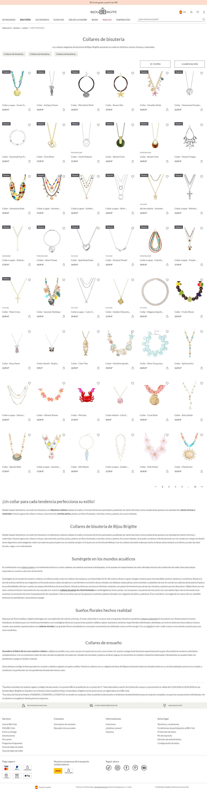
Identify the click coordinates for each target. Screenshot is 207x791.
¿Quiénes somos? (114, 728)
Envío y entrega (9, 731)
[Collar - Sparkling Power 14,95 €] (86, 247)
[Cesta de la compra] (204, 12)
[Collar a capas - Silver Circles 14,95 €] (121, 195)
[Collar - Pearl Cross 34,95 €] (17, 298)
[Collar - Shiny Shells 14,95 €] (190, 402)
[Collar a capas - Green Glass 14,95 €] (17, 92)
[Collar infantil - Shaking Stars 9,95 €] (52, 350)
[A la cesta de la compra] (29, 109)
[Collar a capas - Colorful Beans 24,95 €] (155, 247)
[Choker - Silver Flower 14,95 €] (52, 247)
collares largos (27, 567)
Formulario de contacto (65, 724)
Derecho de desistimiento (169, 739)
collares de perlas (68, 590)
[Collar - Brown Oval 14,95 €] (155, 143)
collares (93, 666)
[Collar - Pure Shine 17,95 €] (52, 143)
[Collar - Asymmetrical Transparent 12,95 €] (17, 143)
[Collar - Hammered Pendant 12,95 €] (190, 92)
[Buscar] (204, 19)
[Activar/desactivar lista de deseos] (29, 73)
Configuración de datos (168, 743)
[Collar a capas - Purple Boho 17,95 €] (190, 247)
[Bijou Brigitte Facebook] (126, 767)
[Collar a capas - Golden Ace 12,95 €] (86, 195)
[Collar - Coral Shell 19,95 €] (155, 402)
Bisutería (25, 19)
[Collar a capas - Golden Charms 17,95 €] (121, 453)
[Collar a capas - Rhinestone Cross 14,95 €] (190, 195)
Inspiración (123, 19)
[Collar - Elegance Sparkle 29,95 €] (155, 298)
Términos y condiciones (168, 724)
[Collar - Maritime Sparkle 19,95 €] (121, 350)
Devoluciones (8, 735)
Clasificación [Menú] (190, 64)
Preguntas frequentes (12, 743)
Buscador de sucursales (65, 728)
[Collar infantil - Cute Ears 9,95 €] (121, 402)
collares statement (149, 618)
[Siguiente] (202, 487)
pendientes (19, 597)
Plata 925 (59, 19)
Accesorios (42, 19)
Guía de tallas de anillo (12, 747)
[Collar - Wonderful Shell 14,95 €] (86, 92)
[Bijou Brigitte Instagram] (118, 767)
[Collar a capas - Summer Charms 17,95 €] (52, 453)
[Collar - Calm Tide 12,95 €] (86, 350)
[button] (191, 12)
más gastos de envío (101, 787)
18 (195, 486)
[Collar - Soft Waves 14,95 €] (86, 453)
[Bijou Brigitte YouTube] (144, 767)
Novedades (8, 19)
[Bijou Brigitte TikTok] (109, 767)
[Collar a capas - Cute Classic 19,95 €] (86, 298)
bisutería (38, 571)
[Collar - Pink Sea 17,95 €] (86, 402)
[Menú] (155, 64)
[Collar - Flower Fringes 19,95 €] (190, 143)
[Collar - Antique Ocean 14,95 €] (52, 92)
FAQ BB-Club (8, 728)
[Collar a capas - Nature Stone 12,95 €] (17, 402)
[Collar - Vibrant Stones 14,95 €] (52, 402)
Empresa (110, 731)
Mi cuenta (7, 739)
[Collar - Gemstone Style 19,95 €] (17, 195)
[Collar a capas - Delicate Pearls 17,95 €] (17, 247)
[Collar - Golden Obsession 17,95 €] (121, 298)
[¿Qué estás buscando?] (171, 19)
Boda (95, 19)
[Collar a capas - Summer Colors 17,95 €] (52, 195)
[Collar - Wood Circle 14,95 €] (121, 143)
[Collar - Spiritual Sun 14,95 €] (190, 350)
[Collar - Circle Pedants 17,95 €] (86, 143)
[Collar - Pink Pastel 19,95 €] (155, 453)
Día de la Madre (78, 19)
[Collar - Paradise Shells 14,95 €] (155, 92)
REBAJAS (107, 19)
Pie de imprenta (164, 735)
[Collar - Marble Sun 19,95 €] (190, 453)
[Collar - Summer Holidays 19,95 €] (52, 298)
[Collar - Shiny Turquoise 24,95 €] (155, 350)
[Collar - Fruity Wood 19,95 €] (190, 298)
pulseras (33, 597)
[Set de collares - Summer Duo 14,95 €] (155, 195)
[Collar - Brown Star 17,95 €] (121, 92)
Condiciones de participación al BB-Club (176, 728)
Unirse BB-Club (9, 724)
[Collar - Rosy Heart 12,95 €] (17, 350)
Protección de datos (166, 731)
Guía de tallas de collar (12, 750)
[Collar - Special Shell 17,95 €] (17, 453)
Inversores (111, 724)
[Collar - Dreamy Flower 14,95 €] (121, 247)
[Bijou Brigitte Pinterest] (135, 767)
